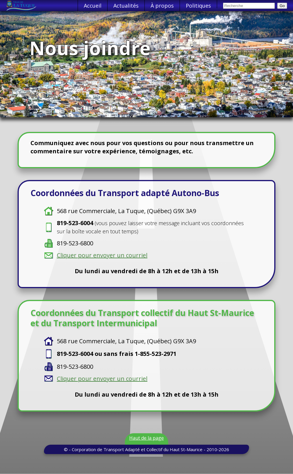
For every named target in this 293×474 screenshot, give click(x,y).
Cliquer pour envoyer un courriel (102, 255)
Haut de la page (146, 438)
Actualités (126, 5)
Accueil (92, 5)
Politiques (198, 5)
